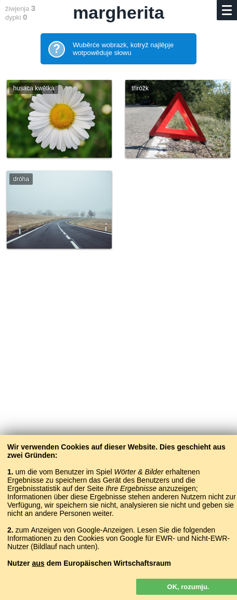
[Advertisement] (118, 395)
